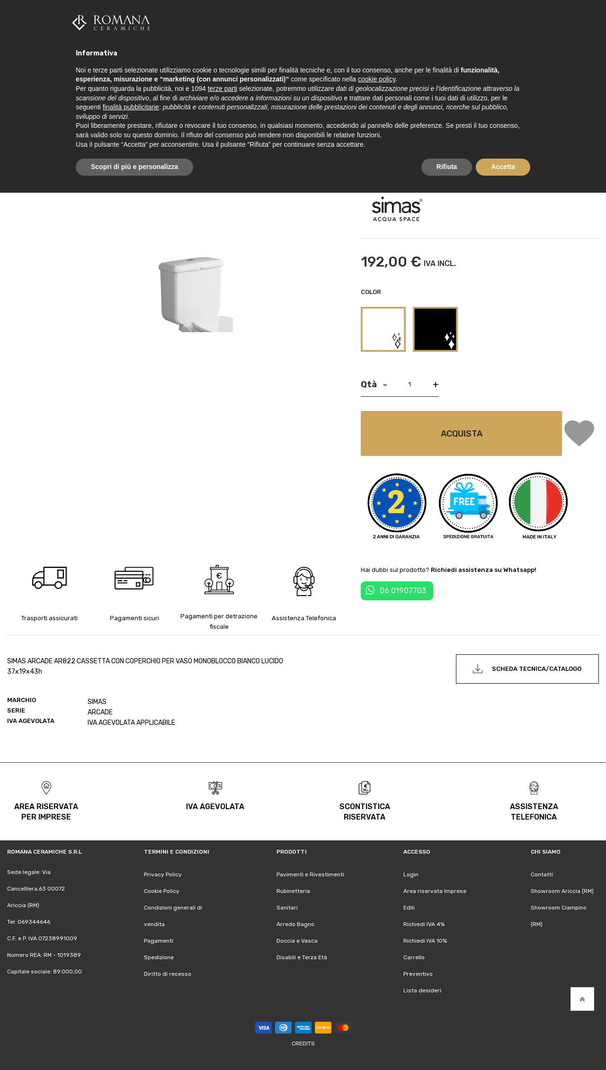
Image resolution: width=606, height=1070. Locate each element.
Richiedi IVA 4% (424, 924)
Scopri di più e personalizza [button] (134, 166)
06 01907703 (403, 590)
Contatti (542, 874)
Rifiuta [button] (447, 166)
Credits (303, 1043)
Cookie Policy (161, 891)
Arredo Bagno (295, 924)
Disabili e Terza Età (301, 957)
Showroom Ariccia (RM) (562, 891)
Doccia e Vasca (297, 940)
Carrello (414, 957)
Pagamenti (158, 940)
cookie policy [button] (376, 79)
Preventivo (418, 974)
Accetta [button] (503, 166)
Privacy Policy (163, 874)
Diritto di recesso (167, 974)
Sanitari (287, 907)
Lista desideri (422, 990)
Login (411, 874)
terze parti (222, 88)
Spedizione (159, 957)
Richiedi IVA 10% (425, 940)
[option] (383, 329)
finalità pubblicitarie (131, 107)
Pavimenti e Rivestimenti (310, 874)
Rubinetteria (293, 891)
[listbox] (480, 330)
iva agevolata (215, 806)
